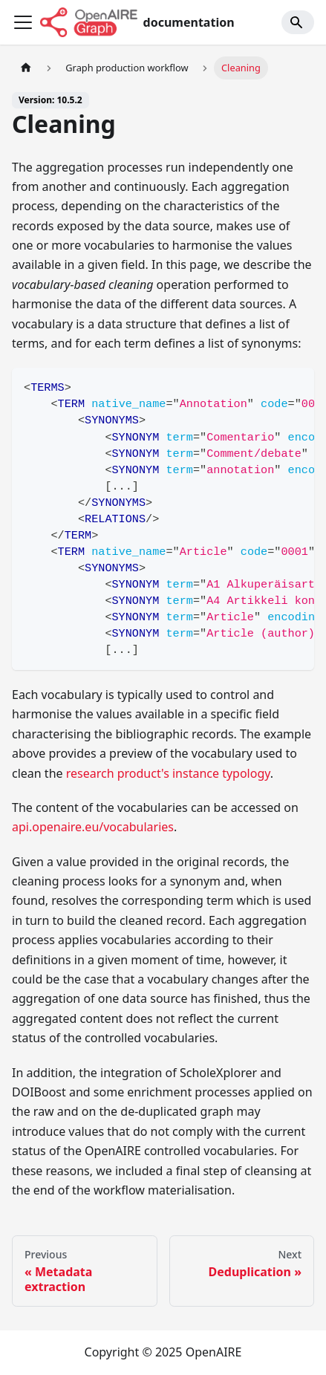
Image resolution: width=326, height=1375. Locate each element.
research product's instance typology (168, 773)
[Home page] (26, 67)
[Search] (297, 22)
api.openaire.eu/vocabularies (93, 827)
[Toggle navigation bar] (23, 22)
